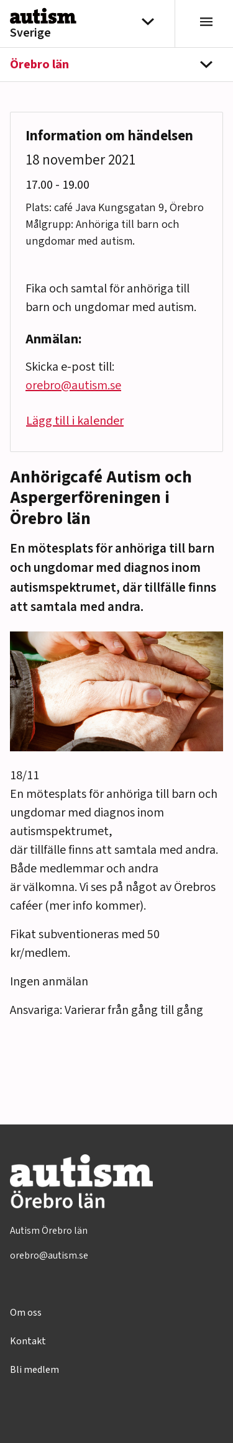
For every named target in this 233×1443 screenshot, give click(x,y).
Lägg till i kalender (75, 421)
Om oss (26, 1312)
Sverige (30, 33)
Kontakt (28, 1341)
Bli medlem (34, 1370)
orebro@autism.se (73, 385)
